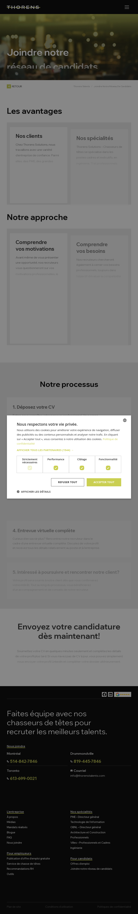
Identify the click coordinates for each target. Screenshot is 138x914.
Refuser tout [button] (67, 482)
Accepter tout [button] (103, 482)
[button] (69, 450)
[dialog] (69, 457)
